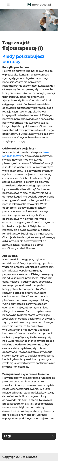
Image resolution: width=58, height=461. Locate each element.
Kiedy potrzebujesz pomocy (23, 59)
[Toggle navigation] (8, 4)
